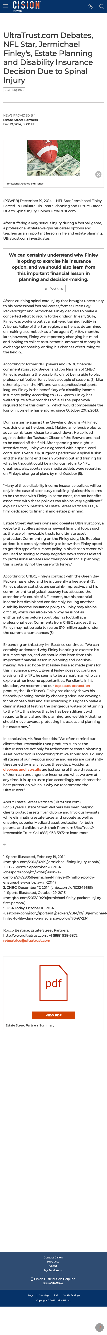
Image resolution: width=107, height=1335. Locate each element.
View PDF (53, 1015)
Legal (31, 1295)
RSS (56, 1295)
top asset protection (72, 686)
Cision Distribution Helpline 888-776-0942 (53, 1281)
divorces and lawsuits (22, 770)
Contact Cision (53, 1257)
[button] (90, 6)
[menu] (5, 6)
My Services (53, 1270)
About (53, 1265)
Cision (59, 1300)
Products (53, 1261)
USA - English (14, 90)
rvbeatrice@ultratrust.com (26, 941)
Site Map (44, 1295)
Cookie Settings (71, 1295)
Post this (53, 289)
